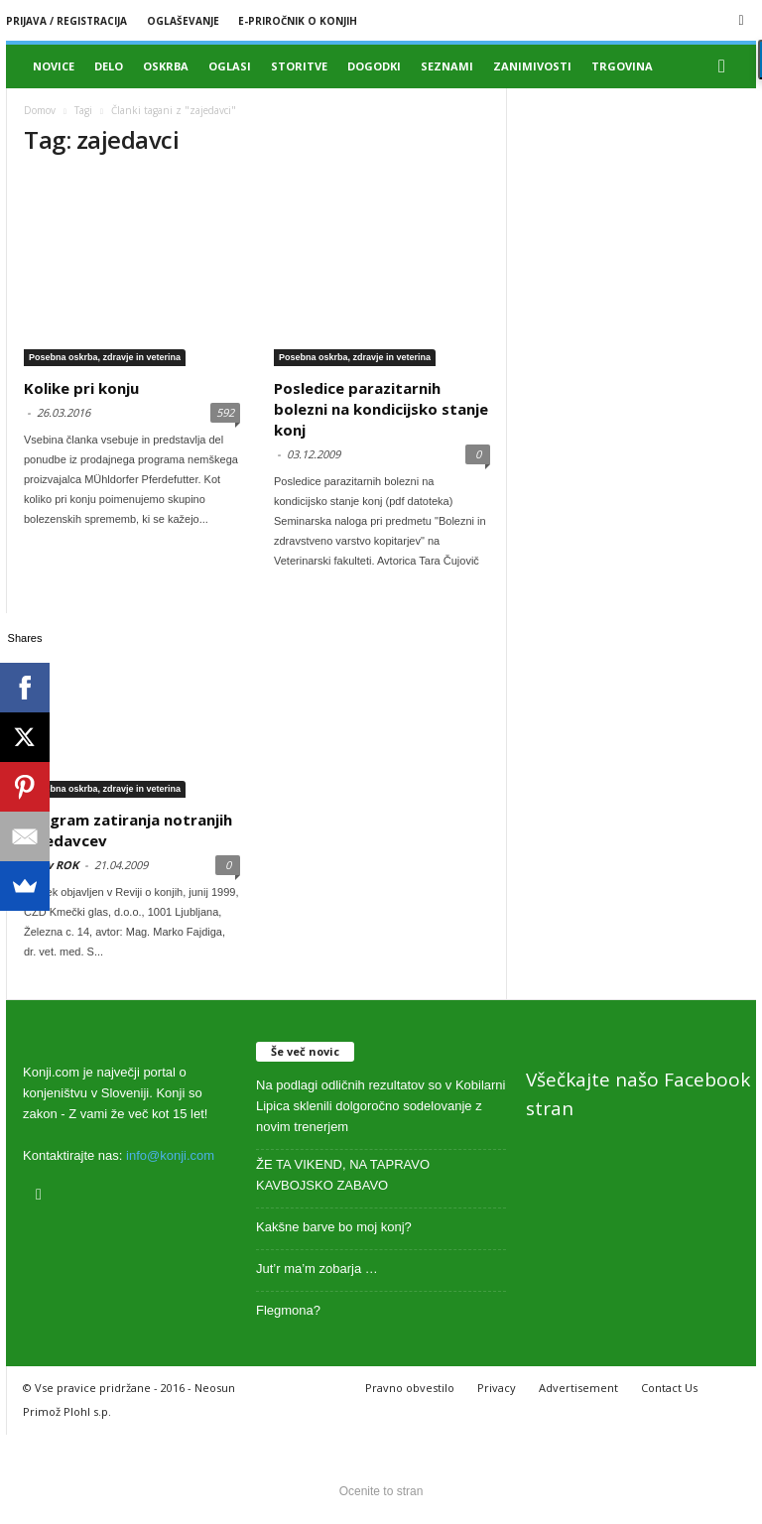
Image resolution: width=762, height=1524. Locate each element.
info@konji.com (170, 1155)
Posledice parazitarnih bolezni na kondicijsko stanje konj (381, 409)
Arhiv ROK (51, 864)
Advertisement (578, 1387)
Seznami (447, 66)
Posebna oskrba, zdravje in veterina (105, 357)
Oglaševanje (183, 21)
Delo (108, 66)
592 (225, 412)
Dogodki (374, 66)
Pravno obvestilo (409, 1387)
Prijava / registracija (66, 21)
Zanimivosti (532, 66)
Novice (53, 66)
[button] (726, 66)
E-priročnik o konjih (297, 21)
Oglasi (229, 66)
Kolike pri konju (81, 388)
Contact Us (669, 1387)
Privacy (496, 1387)
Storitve (299, 66)
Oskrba (166, 66)
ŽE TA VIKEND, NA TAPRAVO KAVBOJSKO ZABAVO (343, 1175)
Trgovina (622, 66)
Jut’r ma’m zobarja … (317, 1268)
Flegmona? (288, 1310)
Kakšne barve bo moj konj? (334, 1226)
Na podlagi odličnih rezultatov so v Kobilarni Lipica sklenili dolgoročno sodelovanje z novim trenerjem (380, 1106)
